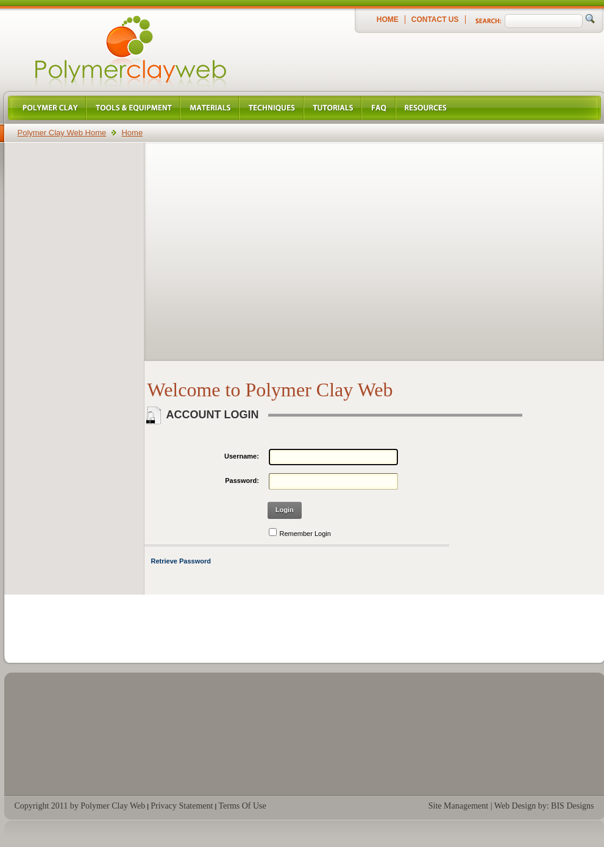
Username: (241, 456)
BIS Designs (572, 805)
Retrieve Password (181, 561)
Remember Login (305, 533)
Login (284, 509)
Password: (242, 480)
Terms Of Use (242, 805)
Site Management (458, 805)
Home (388, 19)
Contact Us (435, 19)
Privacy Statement (182, 805)
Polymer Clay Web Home (62, 132)
